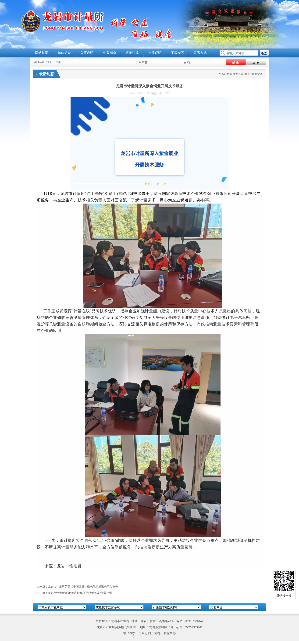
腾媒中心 (170, 633)
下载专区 (177, 53)
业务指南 (109, 53)
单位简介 (64, 53)
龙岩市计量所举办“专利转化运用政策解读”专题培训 (80, 593)
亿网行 (143, 633)
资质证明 (154, 53)
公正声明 (86, 53)
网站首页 (41, 53)
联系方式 (200, 53)
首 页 (244, 74)
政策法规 (132, 53)
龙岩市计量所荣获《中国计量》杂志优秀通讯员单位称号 (83, 586)
